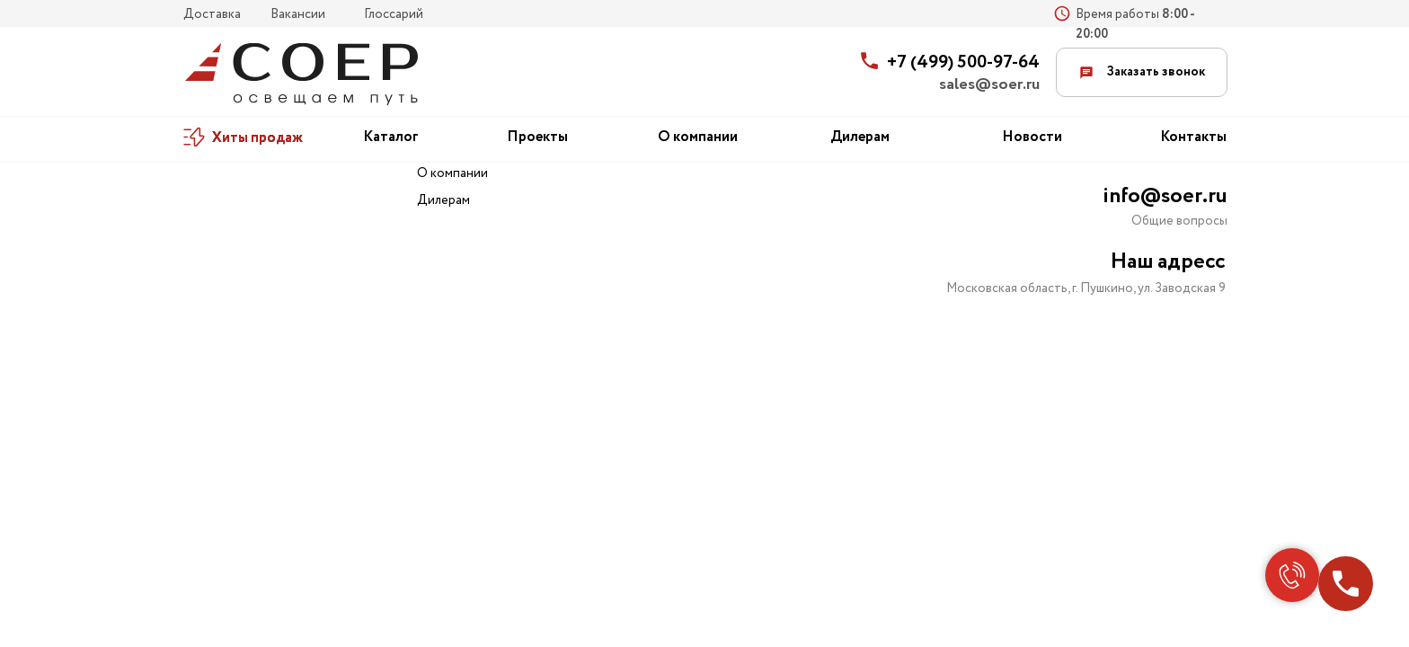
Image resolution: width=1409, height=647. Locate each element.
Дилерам (860, 137)
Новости (1032, 137)
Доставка (212, 14)
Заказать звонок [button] (1142, 72)
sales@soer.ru (989, 84)
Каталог (391, 137)
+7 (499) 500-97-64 (963, 62)
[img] (301, 74)
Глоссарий (393, 14)
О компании (698, 137)
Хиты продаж (257, 138)
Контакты (1193, 137)
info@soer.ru (1165, 196)
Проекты (537, 137)
